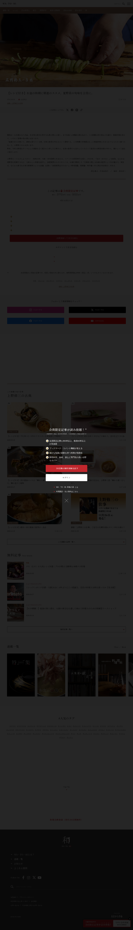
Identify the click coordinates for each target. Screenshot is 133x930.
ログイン (66, 477)
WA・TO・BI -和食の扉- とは (67, 487)
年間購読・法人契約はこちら (67, 491)
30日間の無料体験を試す (67, 468)
